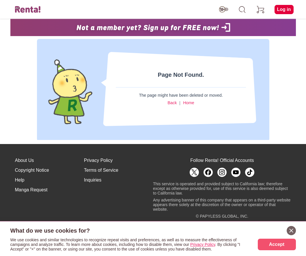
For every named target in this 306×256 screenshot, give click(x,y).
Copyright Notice (32, 170)
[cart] (260, 9)
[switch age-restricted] (223, 9)
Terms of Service (101, 170)
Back (172, 102)
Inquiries (92, 179)
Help (20, 179)
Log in (284, 9)
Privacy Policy (98, 160)
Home (188, 102)
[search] (242, 9)
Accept (276, 244)
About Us (24, 160)
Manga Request (31, 189)
